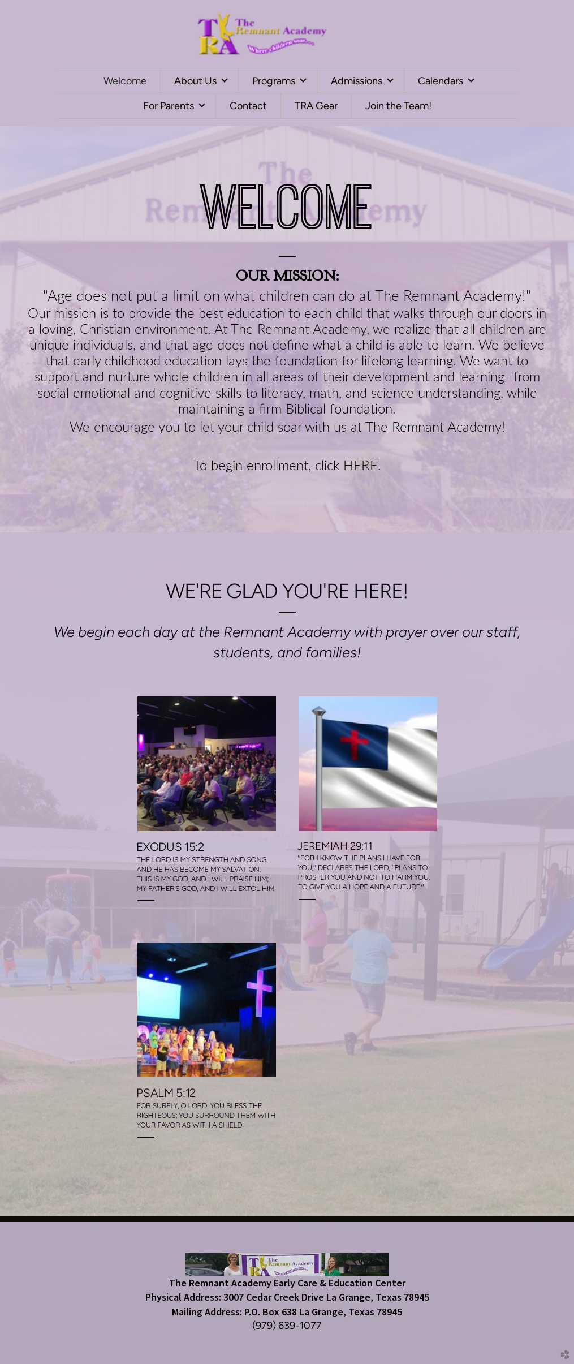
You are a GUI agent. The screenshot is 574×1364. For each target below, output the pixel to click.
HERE (360, 466)
